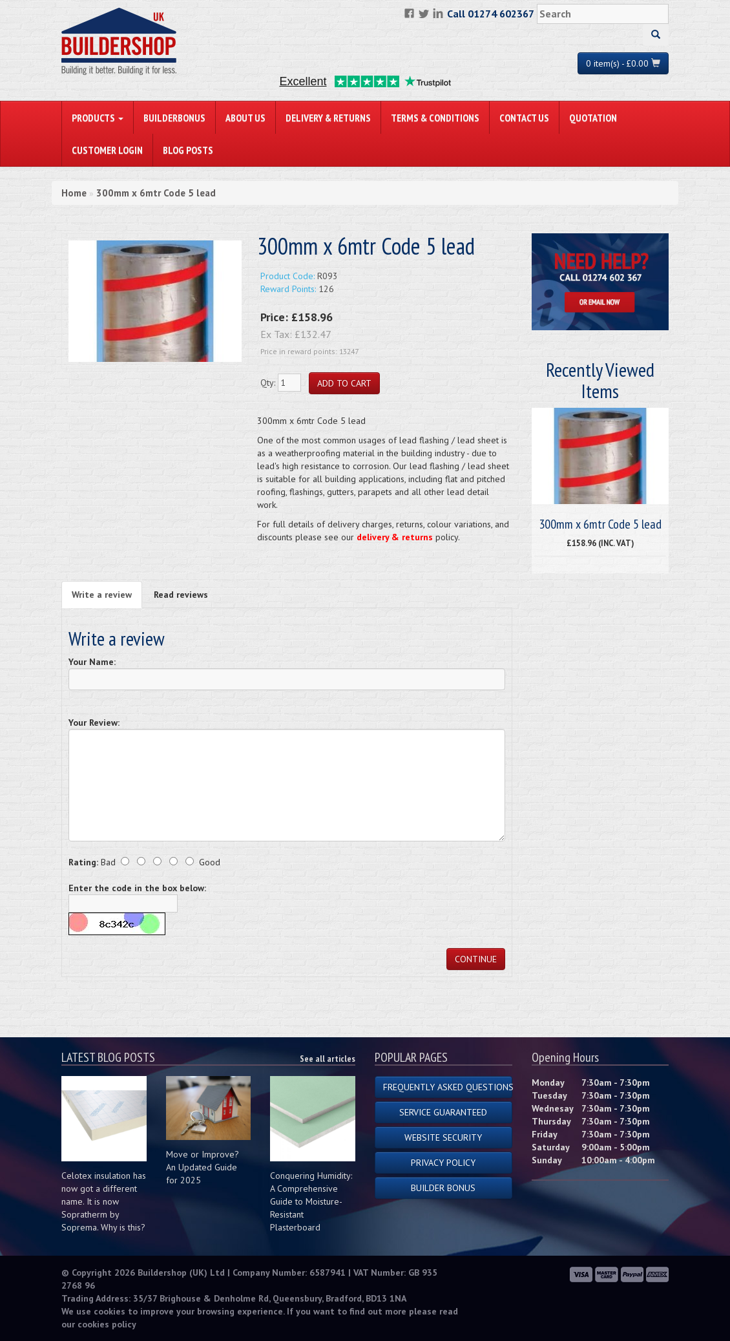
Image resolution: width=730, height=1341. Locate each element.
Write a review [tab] (102, 594)
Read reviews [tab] (181, 594)
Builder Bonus (443, 1188)
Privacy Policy (443, 1162)
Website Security (443, 1137)
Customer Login (107, 149)
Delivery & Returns (328, 117)
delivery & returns (395, 537)
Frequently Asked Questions (447, 1087)
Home (74, 193)
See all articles (327, 1058)
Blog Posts (188, 149)
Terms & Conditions (435, 117)
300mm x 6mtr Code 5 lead (156, 193)
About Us (245, 117)
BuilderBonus (174, 117)
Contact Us (524, 117)
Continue (476, 959)
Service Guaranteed (443, 1112)
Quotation (593, 117)
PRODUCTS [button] (97, 117)
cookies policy (107, 1324)
